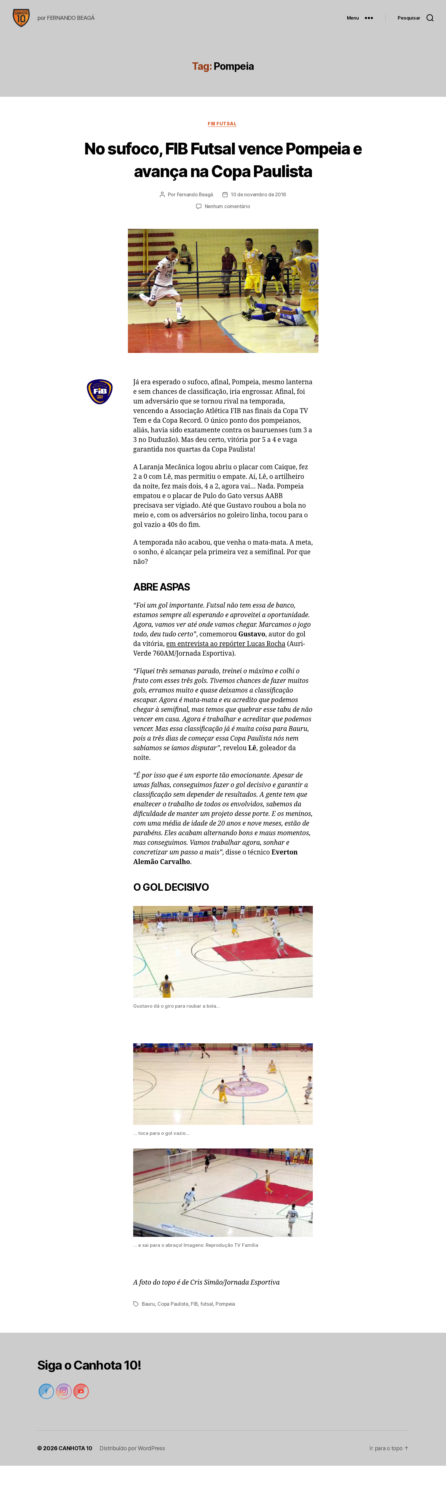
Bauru (148, 1336)
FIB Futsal (223, 133)
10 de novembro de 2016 (259, 227)
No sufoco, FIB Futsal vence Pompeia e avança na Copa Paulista (223, 180)
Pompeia (226, 1336)
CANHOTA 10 (76, 1480)
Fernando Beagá (193, 227)
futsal (207, 1336)
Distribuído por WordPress (133, 1480)
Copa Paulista (173, 1336)
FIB (195, 1336)
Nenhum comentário (227, 239)
